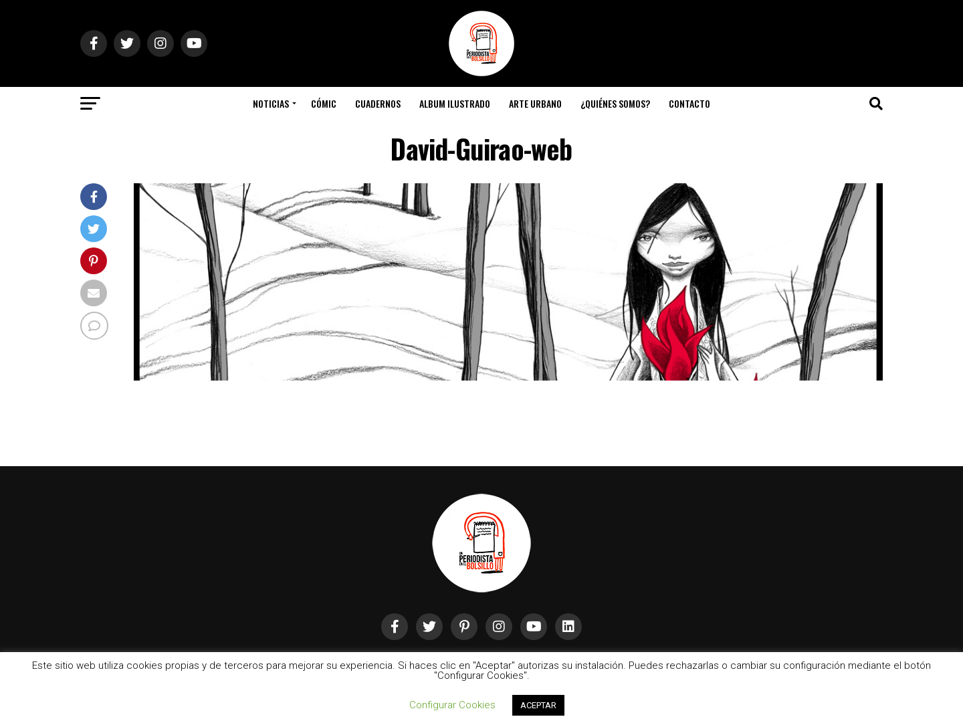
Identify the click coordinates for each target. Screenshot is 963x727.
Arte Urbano (535, 103)
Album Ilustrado (454, 103)
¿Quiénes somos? (615, 103)
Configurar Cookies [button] (452, 705)
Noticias (271, 103)
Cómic (323, 103)
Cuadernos (378, 103)
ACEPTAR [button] (538, 705)
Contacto (689, 103)
